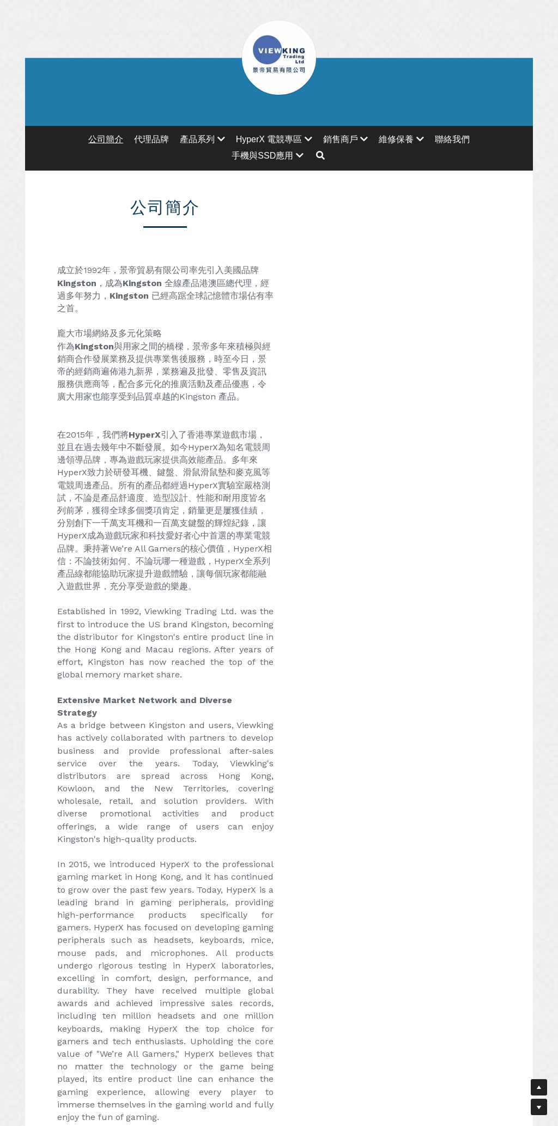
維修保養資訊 (279, 835)
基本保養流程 (434, 835)
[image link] (124, 899)
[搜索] (320, 155)
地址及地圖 (124, 835)
